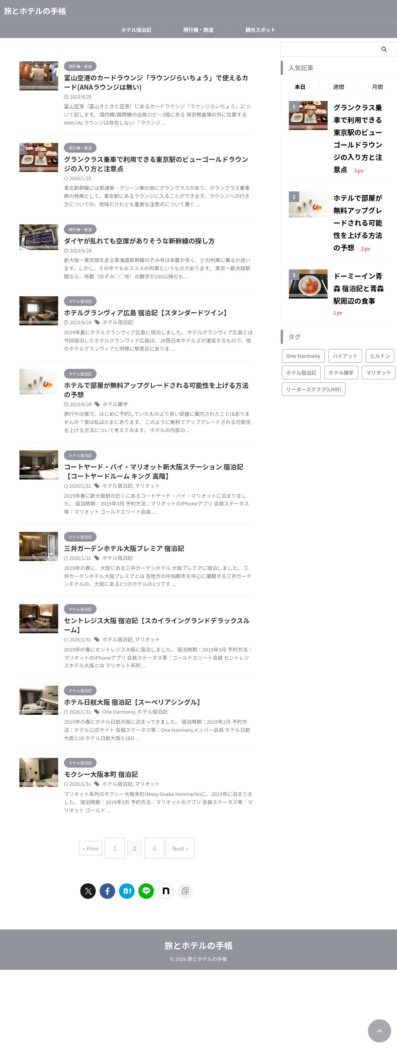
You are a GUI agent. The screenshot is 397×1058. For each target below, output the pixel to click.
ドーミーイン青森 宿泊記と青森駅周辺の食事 (360, 243)
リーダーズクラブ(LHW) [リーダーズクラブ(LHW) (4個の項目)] (313, 331)
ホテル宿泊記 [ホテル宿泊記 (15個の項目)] (301, 314)
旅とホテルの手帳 (35, 10)
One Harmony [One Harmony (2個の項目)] (303, 298)
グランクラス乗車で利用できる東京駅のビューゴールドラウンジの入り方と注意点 (359, 127)
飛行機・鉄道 (198, 29)
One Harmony (156, 796)
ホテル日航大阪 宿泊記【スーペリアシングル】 (168, 786)
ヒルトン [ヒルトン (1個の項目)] (380, 298)
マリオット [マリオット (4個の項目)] (378, 314)
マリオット (183, 543)
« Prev (96, 939)
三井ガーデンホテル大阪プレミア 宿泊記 (159, 614)
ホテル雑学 (153, 452)
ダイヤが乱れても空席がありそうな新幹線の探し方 (174, 260)
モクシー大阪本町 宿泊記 (138, 867)
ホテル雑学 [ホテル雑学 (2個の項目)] (341, 314)
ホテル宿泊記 (136, 29)
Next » (176, 939)
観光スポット (260, 29)
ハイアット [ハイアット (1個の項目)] (345, 298)
